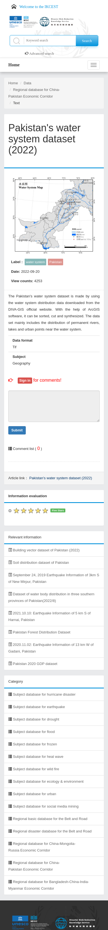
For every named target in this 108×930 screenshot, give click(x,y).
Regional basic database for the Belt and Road (50, 819)
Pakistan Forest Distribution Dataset (39, 632)
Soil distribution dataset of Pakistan (38, 562)
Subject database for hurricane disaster (44, 694)
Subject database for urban (34, 794)
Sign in (24, 381)
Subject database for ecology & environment (48, 781)
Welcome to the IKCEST (38, 7)
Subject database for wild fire (36, 769)
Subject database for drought (36, 719)
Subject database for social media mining (46, 806)
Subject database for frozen (35, 744)
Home (14, 64)
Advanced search (41, 53)
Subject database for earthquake (39, 707)
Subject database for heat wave (38, 757)
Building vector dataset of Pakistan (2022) (43, 550)
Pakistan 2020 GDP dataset (32, 664)
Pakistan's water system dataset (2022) (60, 478)
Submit (17, 430)
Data (27, 83)
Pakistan (55, 262)
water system (35, 262)
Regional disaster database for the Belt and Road (52, 831)
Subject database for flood (34, 732)
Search (87, 41)
